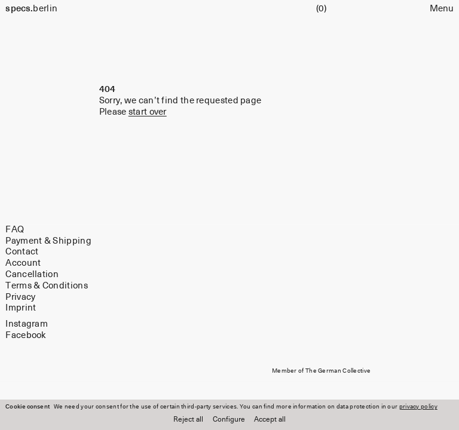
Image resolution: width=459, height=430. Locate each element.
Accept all (270, 419)
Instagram (26, 324)
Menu (442, 8)
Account (23, 263)
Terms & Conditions (46, 285)
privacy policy (418, 407)
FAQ (14, 229)
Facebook (25, 334)
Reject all (188, 419)
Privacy (20, 297)
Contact (21, 251)
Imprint (20, 307)
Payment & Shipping (48, 240)
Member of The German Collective (321, 371)
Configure (229, 419)
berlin (31, 8)
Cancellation (32, 274)
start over (147, 112)
